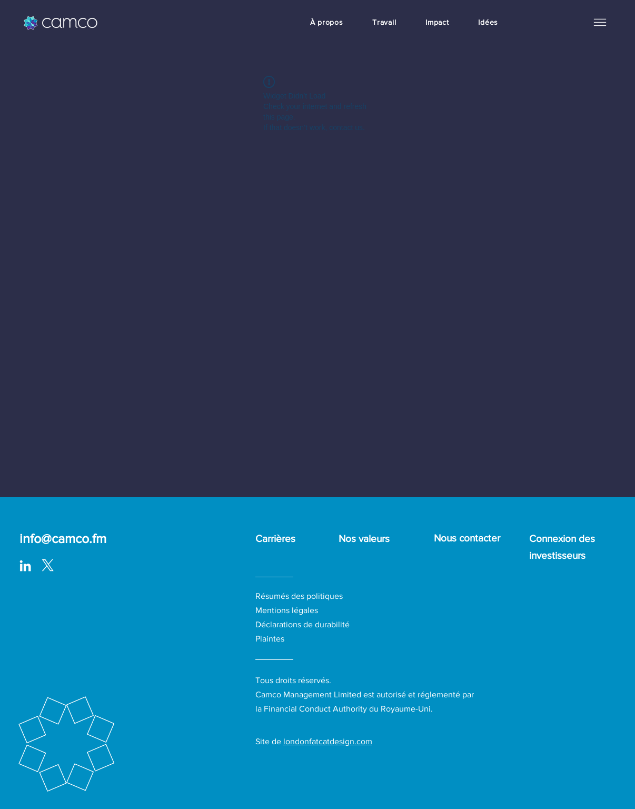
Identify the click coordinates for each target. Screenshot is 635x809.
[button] (600, 22)
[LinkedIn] (25, 566)
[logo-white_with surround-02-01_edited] (47, 566)
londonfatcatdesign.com (327, 741)
